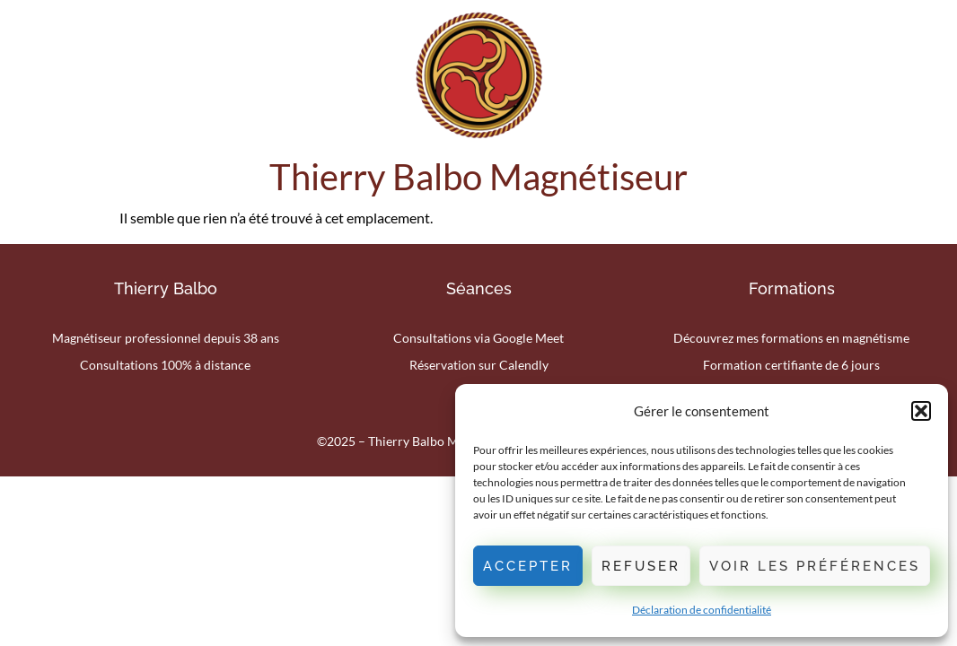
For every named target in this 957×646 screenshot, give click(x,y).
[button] (921, 411)
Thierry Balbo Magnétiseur (478, 176)
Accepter (528, 566)
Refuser (640, 566)
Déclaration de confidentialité (701, 609)
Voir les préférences (814, 566)
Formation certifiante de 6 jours (791, 364)
